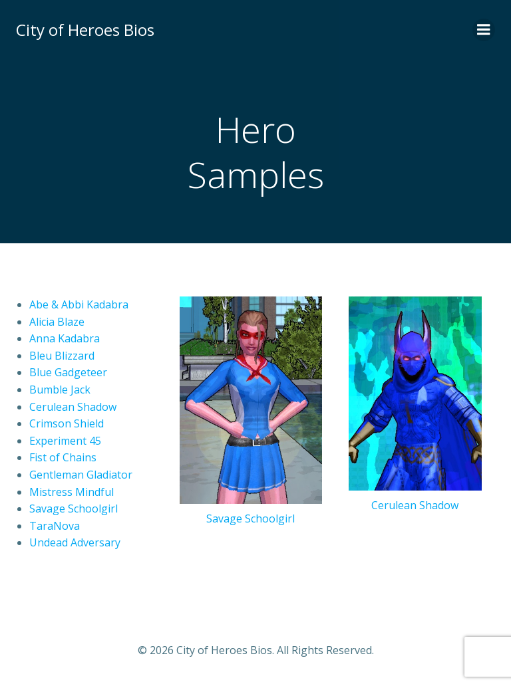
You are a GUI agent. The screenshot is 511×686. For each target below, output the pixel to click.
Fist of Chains (62, 457)
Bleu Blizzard (61, 355)
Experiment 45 (65, 440)
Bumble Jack (59, 389)
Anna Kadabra (64, 338)
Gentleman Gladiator (80, 474)
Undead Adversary (74, 542)
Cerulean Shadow (72, 407)
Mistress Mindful (71, 492)
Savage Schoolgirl (73, 508)
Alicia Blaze (57, 321)
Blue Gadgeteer (68, 372)
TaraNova (54, 525)
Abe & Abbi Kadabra (78, 304)
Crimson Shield (66, 423)
